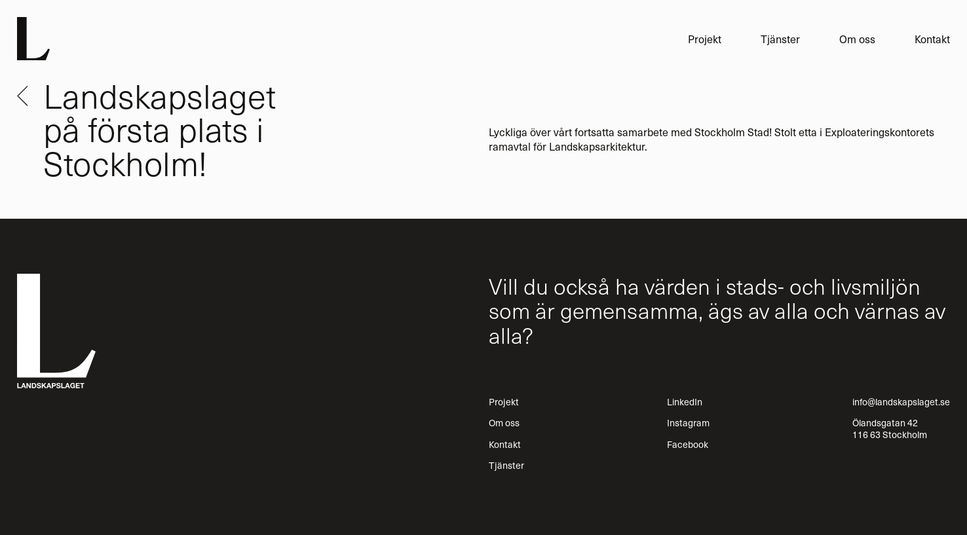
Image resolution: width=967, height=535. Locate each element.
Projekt (704, 38)
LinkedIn (684, 401)
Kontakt (932, 38)
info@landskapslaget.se (901, 401)
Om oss (857, 38)
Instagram (688, 422)
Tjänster (780, 38)
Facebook (687, 444)
